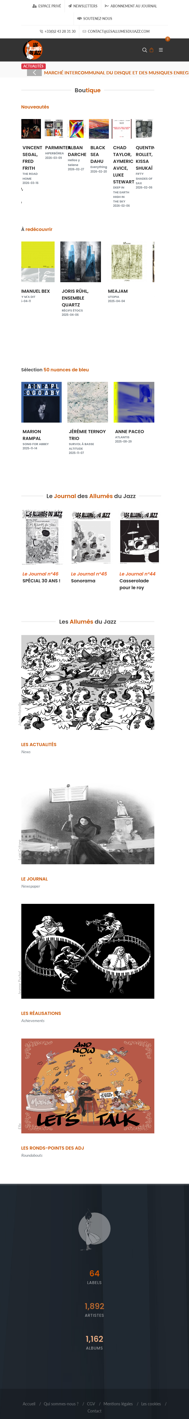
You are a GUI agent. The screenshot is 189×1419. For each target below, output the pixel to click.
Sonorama (89, 577)
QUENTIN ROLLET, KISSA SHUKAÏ (145, 165)
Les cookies (151, 1403)
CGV (91, 1403)
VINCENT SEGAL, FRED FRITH (32, 162)
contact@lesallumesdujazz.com (116, 31)
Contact (94, 1410)
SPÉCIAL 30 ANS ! (41, 577)
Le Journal (34, 879)
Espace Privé (46, 6)
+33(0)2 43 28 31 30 (58, 31)
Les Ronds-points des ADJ (52, 1148)
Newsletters (82, 6)
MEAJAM (134, 293)
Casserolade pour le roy (138, 581)
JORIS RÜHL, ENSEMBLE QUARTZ (88, 300)
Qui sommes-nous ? (61, 1403)
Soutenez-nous (94, 19)
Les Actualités (39, 744)
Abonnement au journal (131, 6)
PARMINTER (58, 150)
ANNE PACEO (134, 434)
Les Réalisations (41, 1013)
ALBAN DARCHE (77, 155)
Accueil (29, 1403)
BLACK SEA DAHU (98, 156)
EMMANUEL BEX (42, 293)
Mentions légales (118, 1403)
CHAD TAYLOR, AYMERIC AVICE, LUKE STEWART (123, 174)
